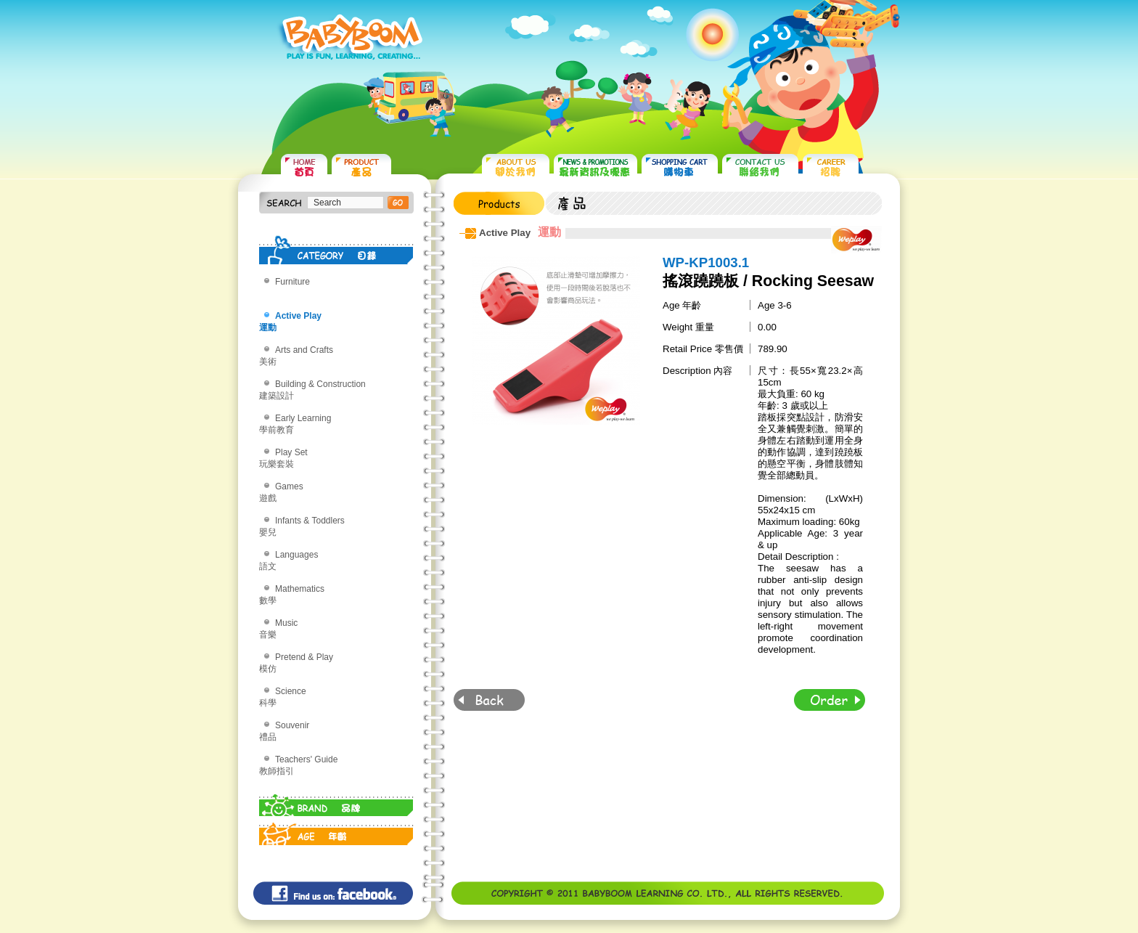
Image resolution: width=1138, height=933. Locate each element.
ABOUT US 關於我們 (515, 167)
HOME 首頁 (304, 167)
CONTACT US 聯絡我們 (760, 167)
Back (489, 700)
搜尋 (398, 202)
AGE (336, 830)
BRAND (336, 801)
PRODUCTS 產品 (361, 167)
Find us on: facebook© (333, 893)
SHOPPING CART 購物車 (680, 167)
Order (829, 700)
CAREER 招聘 (831, 167)
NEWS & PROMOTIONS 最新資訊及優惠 (595, 167)
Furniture (292, 282)
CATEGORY (336, 249)
